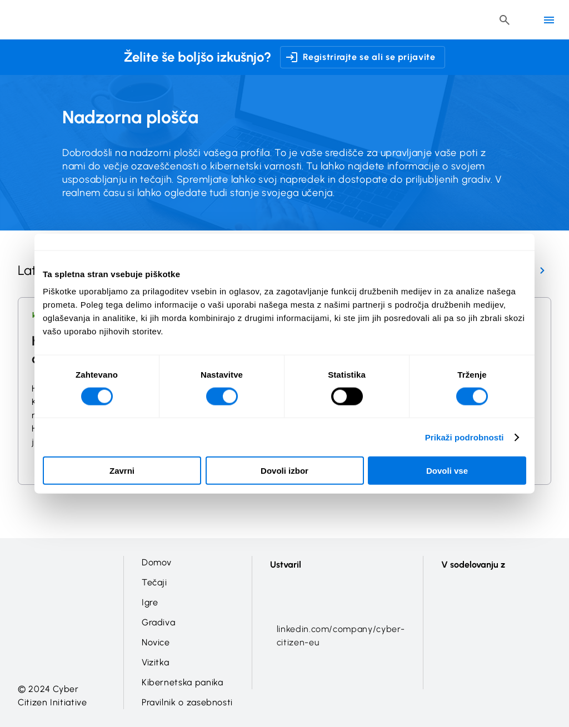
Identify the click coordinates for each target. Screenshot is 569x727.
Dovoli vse (447, 470)
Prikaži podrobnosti (464, 437)
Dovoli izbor (284, 470)
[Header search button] (504, 20)
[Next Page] (542, 270)
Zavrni (121, 470)
